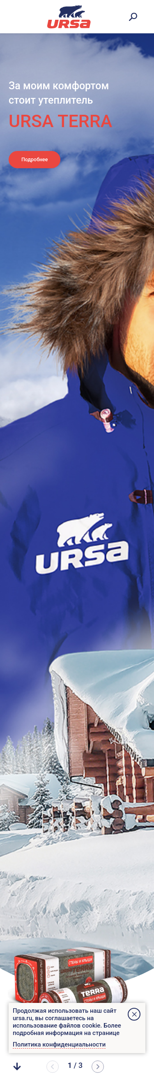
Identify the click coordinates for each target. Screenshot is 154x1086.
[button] (98, 1066)
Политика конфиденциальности (59, 1044)
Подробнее (45, 162)
